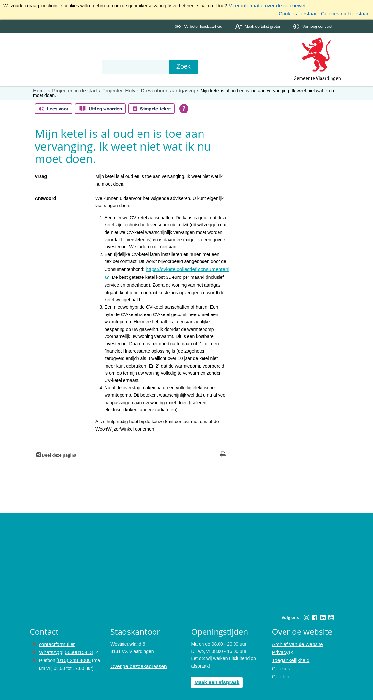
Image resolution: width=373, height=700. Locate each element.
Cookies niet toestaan (348, 12)
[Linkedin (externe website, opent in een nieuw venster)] (322, 614)
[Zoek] (256, 65)
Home (39, 88)
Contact (169, 46)
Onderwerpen (48, 46)
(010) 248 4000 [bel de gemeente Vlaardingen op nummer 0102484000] (72, 654)
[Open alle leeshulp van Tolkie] (183, 106)
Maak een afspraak (214, 678)
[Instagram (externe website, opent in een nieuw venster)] (306, 614)
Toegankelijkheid (289, 654)
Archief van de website (295, 640)
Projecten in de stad (71, 88)
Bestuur (90, 46)
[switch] (199, 25)
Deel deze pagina (58, 451)
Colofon (280, 669)
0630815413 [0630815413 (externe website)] (75, 647)
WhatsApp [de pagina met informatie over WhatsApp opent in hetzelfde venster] (49, 647)
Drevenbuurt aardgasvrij (156, 88)
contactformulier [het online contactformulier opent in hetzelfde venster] (55, 640)
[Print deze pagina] (223, 451)
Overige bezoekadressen (135, 662)
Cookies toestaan (304, 12)
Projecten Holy (111, 88)
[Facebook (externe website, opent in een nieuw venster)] (314, 614)
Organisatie (129, 46)
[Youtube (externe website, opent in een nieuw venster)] (330, 614)
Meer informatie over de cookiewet (263, 5)
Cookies (280, 662)
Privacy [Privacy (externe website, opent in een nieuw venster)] (279, 647)
